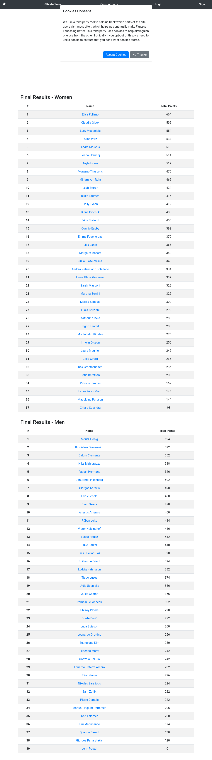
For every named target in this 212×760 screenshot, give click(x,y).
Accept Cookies (116, 54)
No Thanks (140, 54)
